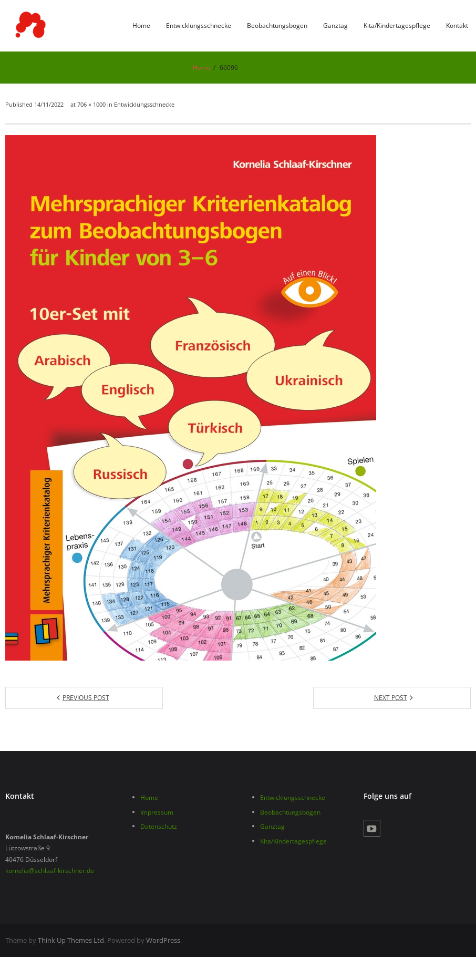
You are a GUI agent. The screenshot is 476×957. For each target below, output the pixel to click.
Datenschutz (158, 826)
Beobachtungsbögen (290, 812)
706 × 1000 (91, 104)
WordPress (163, 940)
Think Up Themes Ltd (71, 940)
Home (141, 25)
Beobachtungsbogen (277, 25)
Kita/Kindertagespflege (397, 25)
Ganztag (335, 25)
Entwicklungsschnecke (198, 25)
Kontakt (457, 25)
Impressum (156, 812)
